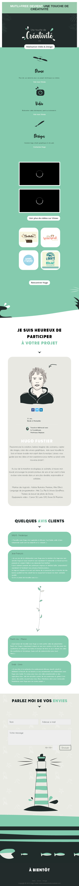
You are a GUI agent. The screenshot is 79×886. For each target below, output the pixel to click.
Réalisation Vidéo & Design (39, 46)
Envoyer (65, 747)
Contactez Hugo (39, 147)
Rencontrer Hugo (39, 282)
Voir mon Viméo (39, 82)
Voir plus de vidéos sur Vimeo (43, 218)
